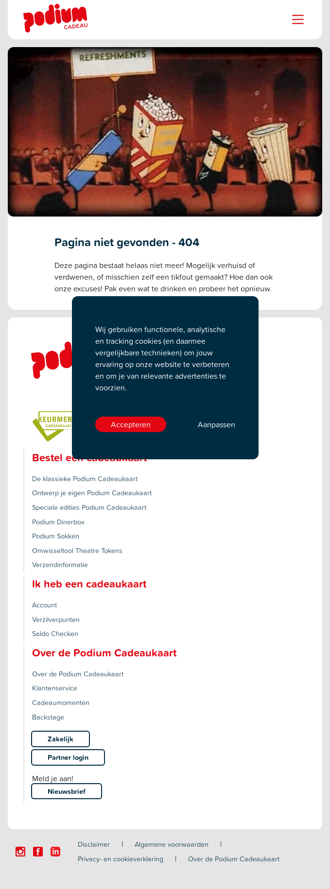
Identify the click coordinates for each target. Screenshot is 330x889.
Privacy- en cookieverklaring (120, 859)
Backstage (48, 717)
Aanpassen (216, 424)
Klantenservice (54, 688)
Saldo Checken (55, 633)
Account (44, 605)
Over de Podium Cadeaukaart (77, 674)
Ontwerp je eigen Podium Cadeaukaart (92, 492)
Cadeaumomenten (60, 702)
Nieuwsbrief (67, 791)
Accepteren (131, 424)
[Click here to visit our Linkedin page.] (55, 851)
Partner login (68, 757)
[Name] (298, 19)
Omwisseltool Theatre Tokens (77, 550)
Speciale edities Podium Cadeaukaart (89, 507)
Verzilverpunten (56, 619)
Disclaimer (94, 844)
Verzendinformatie (60, 564)
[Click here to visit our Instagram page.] (20, 851)
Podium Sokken (55, 536)
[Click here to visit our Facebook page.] (38, 851)
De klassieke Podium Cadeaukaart (85, 478)
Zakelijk (60, 739)
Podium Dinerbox (58, 522)
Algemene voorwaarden (171, 844)
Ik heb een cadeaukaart (89, 583)
